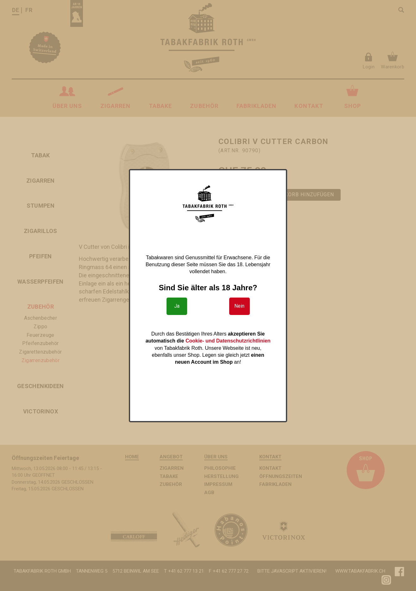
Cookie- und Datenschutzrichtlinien (228, 340)
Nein (239, 306)
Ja (177, 306)
